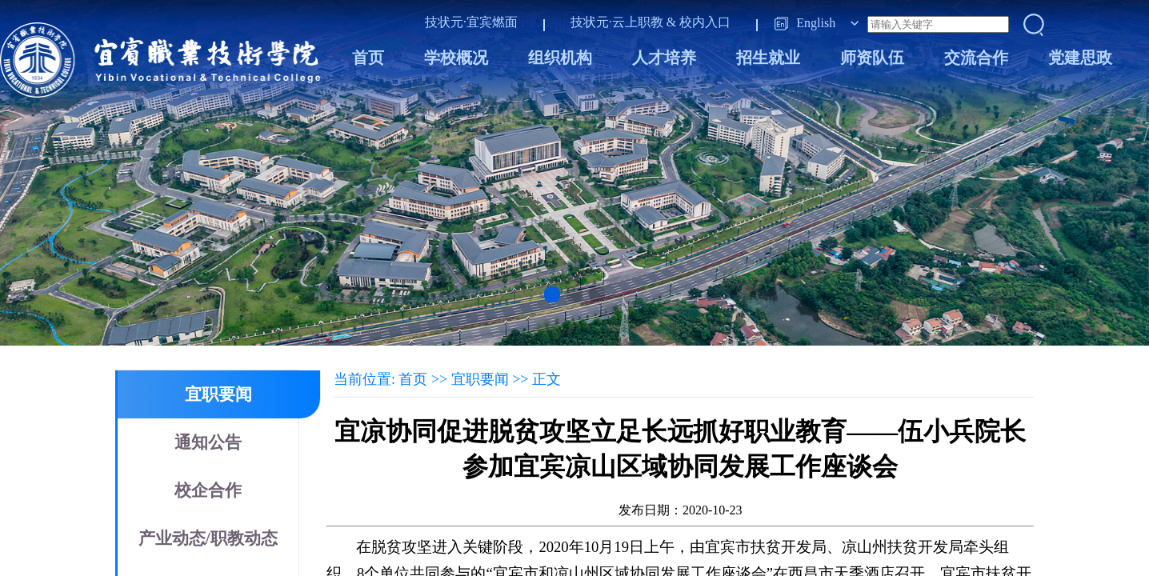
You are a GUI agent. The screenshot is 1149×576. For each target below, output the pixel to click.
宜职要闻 (218, 394)
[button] (552, 294)
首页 (368, 57)
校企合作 (208, 490)
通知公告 (208, 442)
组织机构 (560, 57)
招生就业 (768, 57)
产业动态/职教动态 (208, 538)
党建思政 (1080, 57)
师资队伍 (872, 57)
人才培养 (664, 57)
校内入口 (705, 22)
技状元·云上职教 (616, 22)
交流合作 (976, 57)
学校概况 (456, 57)
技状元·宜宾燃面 (471, 22)
